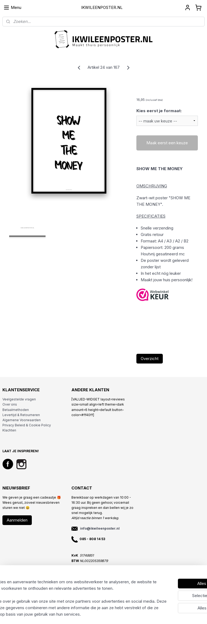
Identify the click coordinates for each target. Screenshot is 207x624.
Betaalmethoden (15, 410)
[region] (67, 591)
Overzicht (149, 358)
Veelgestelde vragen (19, 399)
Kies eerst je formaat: (159, 110)
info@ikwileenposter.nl (100, 528)
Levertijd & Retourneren (21, 415)
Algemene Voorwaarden (21, 420)
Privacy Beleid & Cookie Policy (26, 425)
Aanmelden (17, 520)
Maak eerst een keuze (167, 142)
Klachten (9, 430)
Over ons (9, 404)
